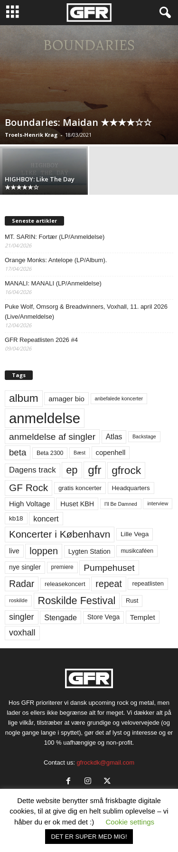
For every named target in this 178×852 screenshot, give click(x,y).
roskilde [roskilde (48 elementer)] (18, 600)
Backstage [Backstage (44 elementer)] (144, 436)
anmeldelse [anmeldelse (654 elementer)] (44, 418)
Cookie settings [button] (130, 822)
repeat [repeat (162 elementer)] (108, 583)
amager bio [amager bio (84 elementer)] (66, 399)
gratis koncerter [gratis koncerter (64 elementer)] (80, 488)
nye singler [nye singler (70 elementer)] (25, 567)
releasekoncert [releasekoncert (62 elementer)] (65, 583)
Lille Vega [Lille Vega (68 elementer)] (135, 534)
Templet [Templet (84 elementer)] (142, 617)
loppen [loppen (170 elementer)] (43, 551)
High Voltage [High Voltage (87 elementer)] (29, 504)
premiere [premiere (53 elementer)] (62, 567)
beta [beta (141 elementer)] (17, 452)
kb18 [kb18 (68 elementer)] (16, 518)
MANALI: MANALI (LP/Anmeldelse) (53, 283)
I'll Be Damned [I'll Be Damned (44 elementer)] (120, 504)
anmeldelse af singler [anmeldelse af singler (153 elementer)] (52, 437)
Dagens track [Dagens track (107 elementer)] (32, 469)
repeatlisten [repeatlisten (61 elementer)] (148, 583)
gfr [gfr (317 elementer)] (94, 470)
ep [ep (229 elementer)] (71, 470)
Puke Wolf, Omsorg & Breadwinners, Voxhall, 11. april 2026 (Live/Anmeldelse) (86, 311)
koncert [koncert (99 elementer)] (45, 518)
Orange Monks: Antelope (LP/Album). (56, 260)
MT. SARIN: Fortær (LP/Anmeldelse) (54, 236)
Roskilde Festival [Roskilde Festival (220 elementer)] (77, 600)
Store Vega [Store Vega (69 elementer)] (103, 617)
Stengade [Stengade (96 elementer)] (60, 617)
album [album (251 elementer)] (23, 398)
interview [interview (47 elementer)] (157, 503)
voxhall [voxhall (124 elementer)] (22, 632)
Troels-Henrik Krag (31, 134)
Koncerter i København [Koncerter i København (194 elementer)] (59, 534)
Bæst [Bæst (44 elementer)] (79, 452)
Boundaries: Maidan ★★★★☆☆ (78, 122)
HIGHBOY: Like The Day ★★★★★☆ (40, 183)
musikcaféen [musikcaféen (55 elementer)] (137, 551)
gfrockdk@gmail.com (105, 762)
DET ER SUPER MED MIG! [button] (89, 836)
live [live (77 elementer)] (14, 551)
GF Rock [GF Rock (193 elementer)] (28, 487)
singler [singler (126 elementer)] (21, 617)
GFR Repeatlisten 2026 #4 (41, 339)
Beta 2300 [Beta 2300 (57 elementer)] (50, 453)
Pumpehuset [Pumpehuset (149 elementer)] (109, 568)
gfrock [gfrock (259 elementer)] (126, 470)
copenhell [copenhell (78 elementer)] (111, 452)
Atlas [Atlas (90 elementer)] (114, 437)
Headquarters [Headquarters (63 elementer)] (131, 488)
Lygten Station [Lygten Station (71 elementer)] (89, 551)
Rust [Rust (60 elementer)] (132, 600)
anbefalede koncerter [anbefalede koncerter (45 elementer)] (119, 398)
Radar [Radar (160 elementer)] (21, 583)
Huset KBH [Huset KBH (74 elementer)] (77, 504)
